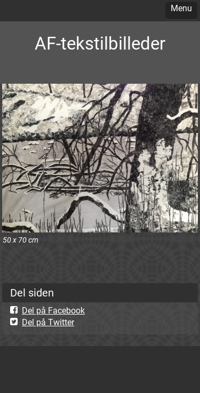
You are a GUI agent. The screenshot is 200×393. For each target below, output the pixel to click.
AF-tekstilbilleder (100, 43)
